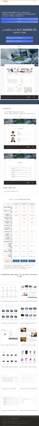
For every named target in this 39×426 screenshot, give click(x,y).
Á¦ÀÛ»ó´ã (19, 19)
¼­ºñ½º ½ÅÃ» (19, 21)
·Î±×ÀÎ (34, 1)
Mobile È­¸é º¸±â (29, 37)
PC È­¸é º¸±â (10, 37)
